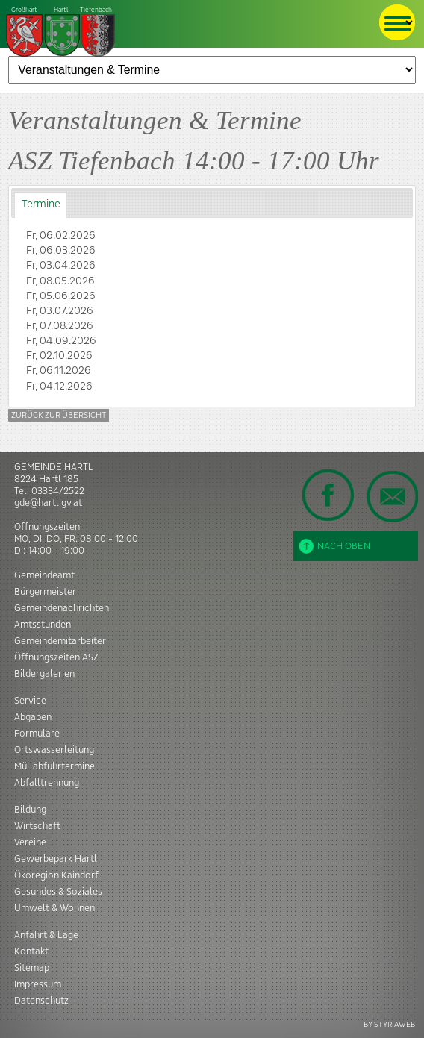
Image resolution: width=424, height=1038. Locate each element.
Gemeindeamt (44, 575)
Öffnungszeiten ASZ (56, 657)
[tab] (40, 205)
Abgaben (33, 717)
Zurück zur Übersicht (58, 415)
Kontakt (31, 951)
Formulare (37, 734)
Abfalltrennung (46, 783)
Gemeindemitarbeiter (60, 641)
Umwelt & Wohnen (54, 908)
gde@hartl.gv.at (48, 503)
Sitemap (31, 968)
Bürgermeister (45, 592)
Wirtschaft (37, 826)
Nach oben (334, 546)
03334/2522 (57, 491)
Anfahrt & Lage (46, 935)
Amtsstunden (42, 625)
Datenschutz (41, 1001)
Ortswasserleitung (54, 750)
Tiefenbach (61, 32)
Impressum (37, 984)
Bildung (30, 810)
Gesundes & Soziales (58, 892)
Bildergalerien (44, 674)
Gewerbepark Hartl (55, 859)
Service (30, 701)
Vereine (30, 842)
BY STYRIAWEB (389, 1024)
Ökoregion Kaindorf (56, 875)
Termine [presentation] (41, 204)
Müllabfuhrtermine (54, 766)
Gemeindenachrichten (61, 608)
